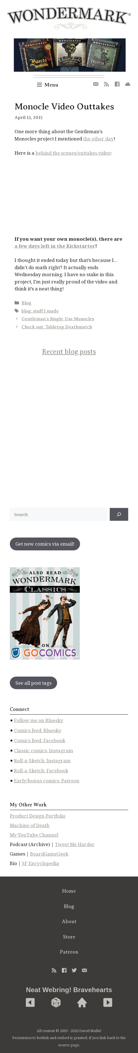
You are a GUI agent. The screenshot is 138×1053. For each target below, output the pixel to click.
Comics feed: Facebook (39, 740)
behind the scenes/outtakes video (73, 153)
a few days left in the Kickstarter (55, 246)
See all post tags (33, 683)
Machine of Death (30, 825)
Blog (26, 302)
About (69, 921)
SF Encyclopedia (40, 863)
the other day (98, 138)
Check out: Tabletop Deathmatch (57, 326)
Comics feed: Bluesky (37, 730)
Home (69, 891)
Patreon (69, 952)
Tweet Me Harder (75, 844)
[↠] (119, 514)
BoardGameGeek (49, 854)
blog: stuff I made (40, 311)
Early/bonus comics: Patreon (46, 780)
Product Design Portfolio (38, 816)
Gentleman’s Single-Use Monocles (58, 318)
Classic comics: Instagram (43, 750)
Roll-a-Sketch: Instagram (42, 760)
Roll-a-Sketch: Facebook (41, 770)
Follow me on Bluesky (38, 720)
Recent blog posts (69, 351)
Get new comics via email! (44, 544)
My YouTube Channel (34, 835)
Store (69, 937)
